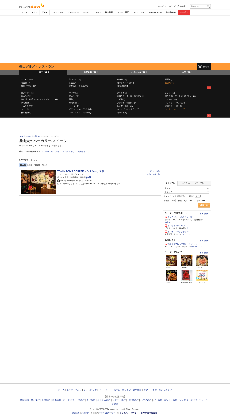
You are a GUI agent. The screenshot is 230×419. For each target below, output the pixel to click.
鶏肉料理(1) (74, 103)
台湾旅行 (46, 400)
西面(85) (168, 79)
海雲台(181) (26, 83)
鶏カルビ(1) (26, 96)
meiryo (167, 222)
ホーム (61, 390)
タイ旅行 (90, 400)
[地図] (88, 177)
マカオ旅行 (68, 400)
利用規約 (85, 413)
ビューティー (73, 12)
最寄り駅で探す (91, 72)
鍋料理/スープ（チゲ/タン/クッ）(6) (180, 96)
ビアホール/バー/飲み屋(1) (80, 109)
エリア (34, 12)
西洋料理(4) (122, 112)
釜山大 (38, 136)
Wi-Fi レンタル (155, 12)
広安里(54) (73, 83)
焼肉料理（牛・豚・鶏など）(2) (130, 96)
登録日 (37, 165)
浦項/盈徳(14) (123, 86)
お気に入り (153, 174)
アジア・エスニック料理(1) (80, 112)
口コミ (45, 165)
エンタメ (97, 12)
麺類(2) (72, 99)
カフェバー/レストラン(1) (128, 109)
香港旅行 (56, 400)
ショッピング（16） (51, 151)
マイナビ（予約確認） (177, 6)
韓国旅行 (24, 400)
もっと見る (204, 214)
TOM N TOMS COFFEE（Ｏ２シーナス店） (82, 171)
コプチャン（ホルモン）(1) (176, 103)
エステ (108, 413)
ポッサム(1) (74, 93)
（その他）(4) (171, 99)
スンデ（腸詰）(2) (125, 106)
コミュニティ (139, 12)
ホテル (86, 12)
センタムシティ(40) (125, 83)
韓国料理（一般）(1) (174, 106)
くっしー (190, 228)
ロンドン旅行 (170, 400)
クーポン (184, 12)
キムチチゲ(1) (27, 106)
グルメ (44, 12)
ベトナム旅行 (104, 400)
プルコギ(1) (122, 93)
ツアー (114, 413)
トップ (24, 12)
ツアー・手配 (123, 12)
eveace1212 (196, 246)
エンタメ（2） (68, 151)
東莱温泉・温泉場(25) (78, 86)
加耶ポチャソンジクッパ (178, 232)
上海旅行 (80, 400)
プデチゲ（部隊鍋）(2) (127, 103)
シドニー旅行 (119, 400)
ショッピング (57, 12)
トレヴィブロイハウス (177, 226)
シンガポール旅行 (188, 400)
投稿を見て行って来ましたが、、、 (183, 244)
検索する (204, 205)
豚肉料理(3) (26, 103)
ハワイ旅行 (146, 400)
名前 (30, 165)
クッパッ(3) (74, 106)
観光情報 (109, 12)
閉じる (206, 67)
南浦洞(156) (122, 79)
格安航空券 (171, 12)
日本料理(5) (26, 112)
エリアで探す (43, 72)
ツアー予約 (199, 183)
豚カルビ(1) (74, 96)
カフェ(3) (25, 109)
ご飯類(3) (121, 99)
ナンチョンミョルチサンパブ (180, 217)
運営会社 (76, 413)
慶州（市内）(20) (28, 86)
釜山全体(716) (75, 79)
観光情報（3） (84, 151)
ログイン (162, 6)
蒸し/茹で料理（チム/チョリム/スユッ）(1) (39, 99)
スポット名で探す (139, 72)
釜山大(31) (169, 83)
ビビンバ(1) (170, 93)
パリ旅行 (157, 400)
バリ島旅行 (133, 400)
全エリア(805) (27, 79)
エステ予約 (185, 183)
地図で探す (187, 72)
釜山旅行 (35, 400)
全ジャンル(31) (27, 93)
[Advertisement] (115, 39)
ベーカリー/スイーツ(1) (175, 109)
